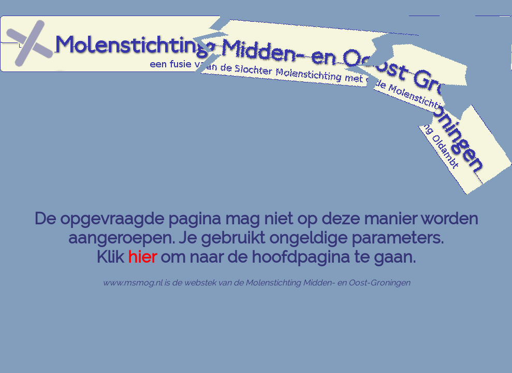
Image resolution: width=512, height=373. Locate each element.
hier (142, 256)
